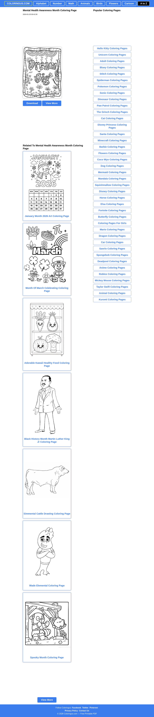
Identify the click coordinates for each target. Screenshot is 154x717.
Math (71, 3)
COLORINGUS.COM (18, 3)
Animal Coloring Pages (112, 293)
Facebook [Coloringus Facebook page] (76, 708)
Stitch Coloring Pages (112, 74)
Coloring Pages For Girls (112, 223)
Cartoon (129, 3)
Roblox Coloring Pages (112, 274)
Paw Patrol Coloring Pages (112, 105)
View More (52, 103)
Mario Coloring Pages (112, 229)
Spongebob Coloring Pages (112, 255)
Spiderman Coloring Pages (112, 80)
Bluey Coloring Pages (112, 67)
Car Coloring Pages (112, 242)
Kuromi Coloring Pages (112, 299)
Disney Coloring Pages (112, 191)
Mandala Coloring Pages (112, 178)
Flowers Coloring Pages (112, 153)
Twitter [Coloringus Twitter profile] (85, 708)
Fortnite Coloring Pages (112, 210)
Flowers (113, 3)
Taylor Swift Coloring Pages (112, 286)
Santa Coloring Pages (112, 134)
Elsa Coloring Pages (112, 204)
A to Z (143, 3)
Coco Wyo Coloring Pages (112, 159)
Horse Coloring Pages (112, 197)
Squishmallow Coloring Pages (112, 185)
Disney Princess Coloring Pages (112, 126)
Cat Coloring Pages (112, 118)
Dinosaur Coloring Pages (112, 99)
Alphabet (41, 3)
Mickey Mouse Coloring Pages (112, 280)
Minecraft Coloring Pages (112, 140)
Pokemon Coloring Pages (112, 86)
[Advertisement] (41, 31)
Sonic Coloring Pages (112, 93)
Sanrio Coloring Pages (112, 248)
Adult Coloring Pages (112, 61)
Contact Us (84, 711)
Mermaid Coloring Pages (112, 172)
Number (57, 3)
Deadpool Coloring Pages (112, 261)
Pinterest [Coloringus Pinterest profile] (94, 708)
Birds (99, 3)
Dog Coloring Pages (112, 166)
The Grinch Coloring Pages (112, 112)
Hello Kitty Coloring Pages (112, 48)
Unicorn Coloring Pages (112, 54)
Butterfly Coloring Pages (112, 216)
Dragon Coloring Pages (112, 236)
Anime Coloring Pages (112, 267)
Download (32, 103)
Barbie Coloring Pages (112, 146)
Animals (85, 3)
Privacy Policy (71, 711)
